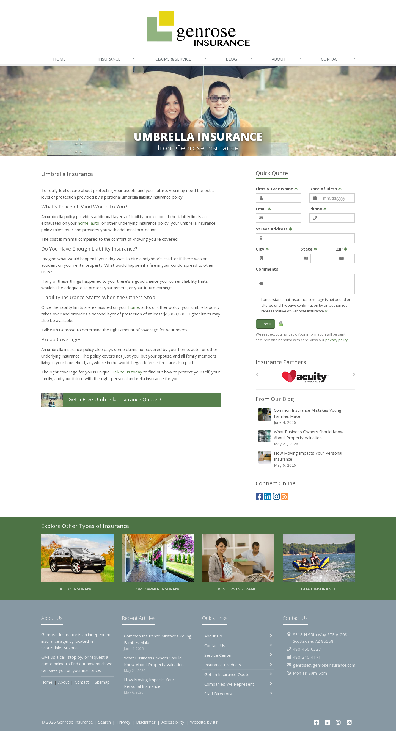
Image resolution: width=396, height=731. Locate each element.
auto (95, 223)
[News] (284, 496)
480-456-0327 (307, 649)
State (309, 249)
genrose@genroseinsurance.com (324, 665)
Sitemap (102, 682)
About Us (238, 636)
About (286, 59)
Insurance (117, 59)
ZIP (341, 249)
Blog (239, 59)
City (262, 249)
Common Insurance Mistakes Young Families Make (305, 416)
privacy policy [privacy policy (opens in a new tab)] (336, 339)
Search (104, 722)
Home (59, 59)
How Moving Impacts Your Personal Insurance (305, 459)
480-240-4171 (307, 657)
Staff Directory (238, 693)
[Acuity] (305, 376)
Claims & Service (181, 59)
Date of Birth (325, 188)
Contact (338, 59)
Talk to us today (127, 372)
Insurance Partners (281, 362)
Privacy (123, 722)
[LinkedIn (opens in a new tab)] (267, 496)
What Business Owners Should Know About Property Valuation (305, 438)
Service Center (238, 655)
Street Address (274, 229)
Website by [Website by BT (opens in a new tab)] (204, 722)
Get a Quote (102, 400)
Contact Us (238, 645)
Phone (318, 208)
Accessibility (172, 722)
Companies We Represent (238, 684)
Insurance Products (238, 664)
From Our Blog (275, 399)
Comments (267, 269)
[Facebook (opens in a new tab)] (259, 496)
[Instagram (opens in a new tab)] (276, 496)
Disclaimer (146, 722)
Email (263, 208)
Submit (265, 323)
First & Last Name (277, 188)
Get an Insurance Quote (238, 674)
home (83, 223)
